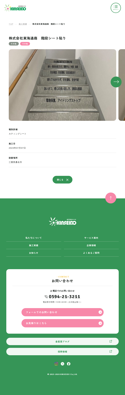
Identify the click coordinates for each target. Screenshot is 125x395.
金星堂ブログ (62, 341)
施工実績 (33, 245)
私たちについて (33, 237)
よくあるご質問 (91, 252)
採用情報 (62, 351)
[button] (116, 82)
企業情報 (91, 245)
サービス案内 (91, 237)
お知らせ (33, 252)
